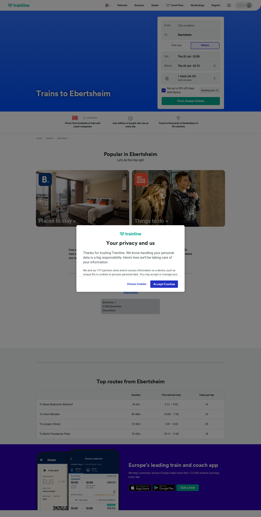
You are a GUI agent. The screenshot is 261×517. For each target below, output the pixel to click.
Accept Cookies (164, 284)
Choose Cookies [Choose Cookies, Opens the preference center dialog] (136, 284)
